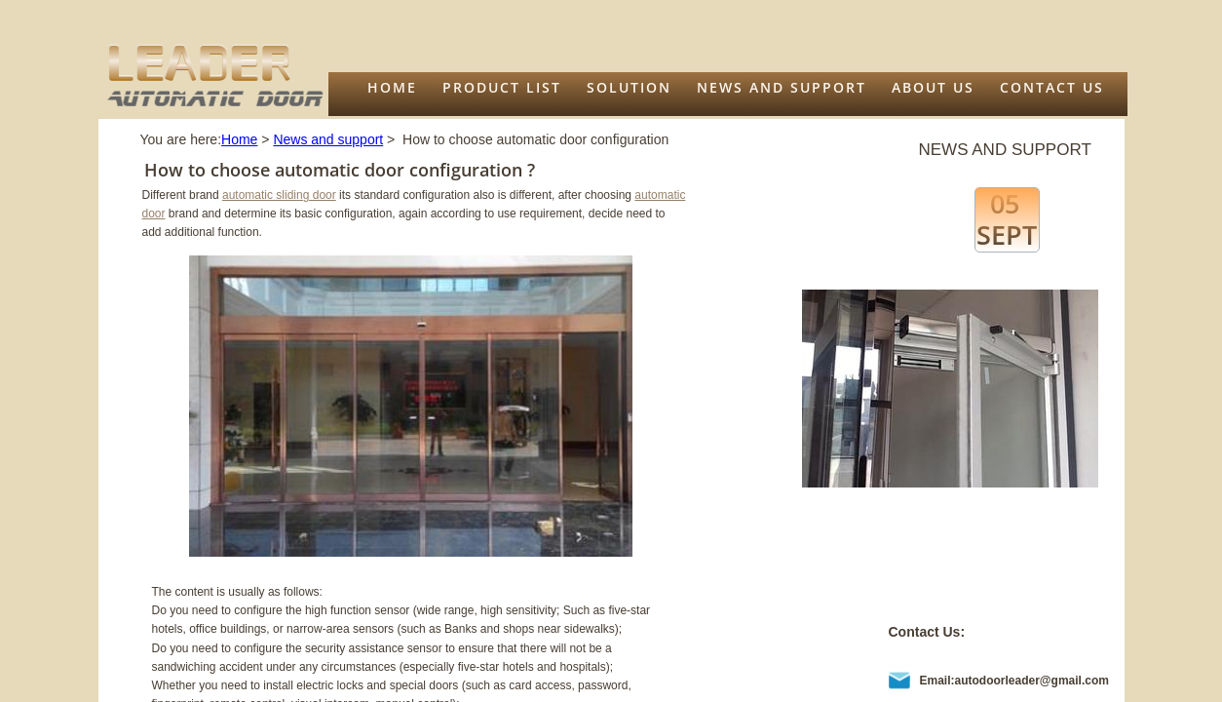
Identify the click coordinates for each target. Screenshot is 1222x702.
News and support (781, 87)
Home (392, 87)
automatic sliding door (279, 195)
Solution (629, 87)
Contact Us (1052, 87)
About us (933, 87)
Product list (501, 87)
